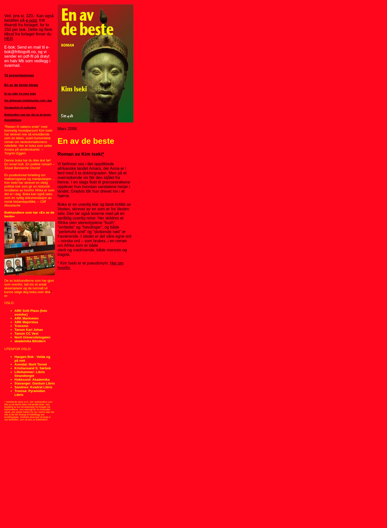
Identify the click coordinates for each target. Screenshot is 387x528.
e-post (31, 20)
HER (8, 38)
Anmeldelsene (13, 120)
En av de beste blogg (21, 85)
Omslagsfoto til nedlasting (20, 107)
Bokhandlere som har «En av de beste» (27, 114)
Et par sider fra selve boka (20, 93)
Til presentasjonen (19, 75)
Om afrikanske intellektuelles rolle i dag (28, 100)
